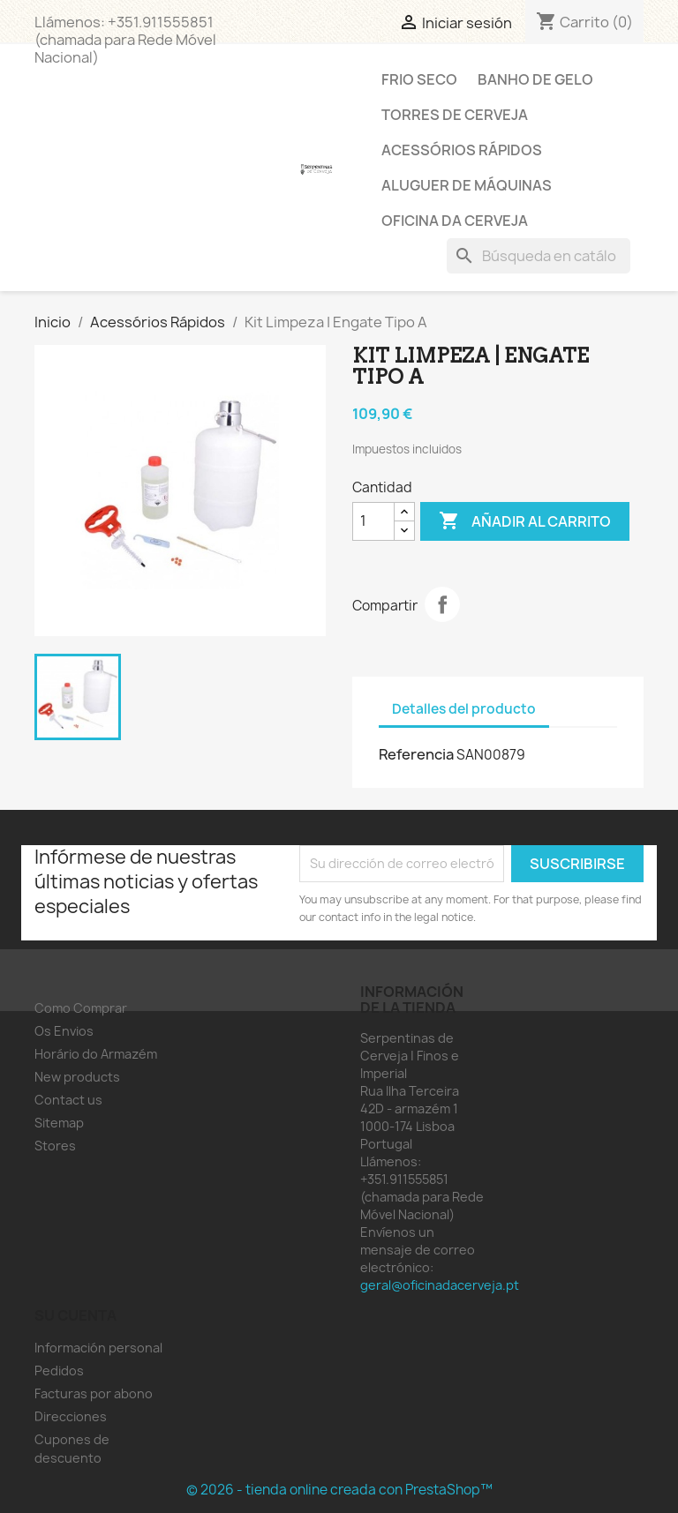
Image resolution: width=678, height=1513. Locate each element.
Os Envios (64, 1030)
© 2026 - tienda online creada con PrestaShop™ (339, 1489)
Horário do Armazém (95, 1053)
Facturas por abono (93, 1393)
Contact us (68, 1099)
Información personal (98, 1347)
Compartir (442, 604)
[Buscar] (538, 255)
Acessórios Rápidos (461, 150)
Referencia (416, 754)
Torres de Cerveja (454, 114)
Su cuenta (75, 1315)
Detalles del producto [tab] (464, 709)
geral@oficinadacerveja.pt (439, 1285)
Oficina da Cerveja (454, 220)
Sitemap (59, 1122)
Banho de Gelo (535, 79)
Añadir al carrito (525, 521)
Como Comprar (80, 1008)
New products (77, 1076)
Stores (55, 1145)
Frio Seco (419, 79)
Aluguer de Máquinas (466, 185)
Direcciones (70, 1416)
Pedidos (59, 1370)
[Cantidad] (373, 521)
